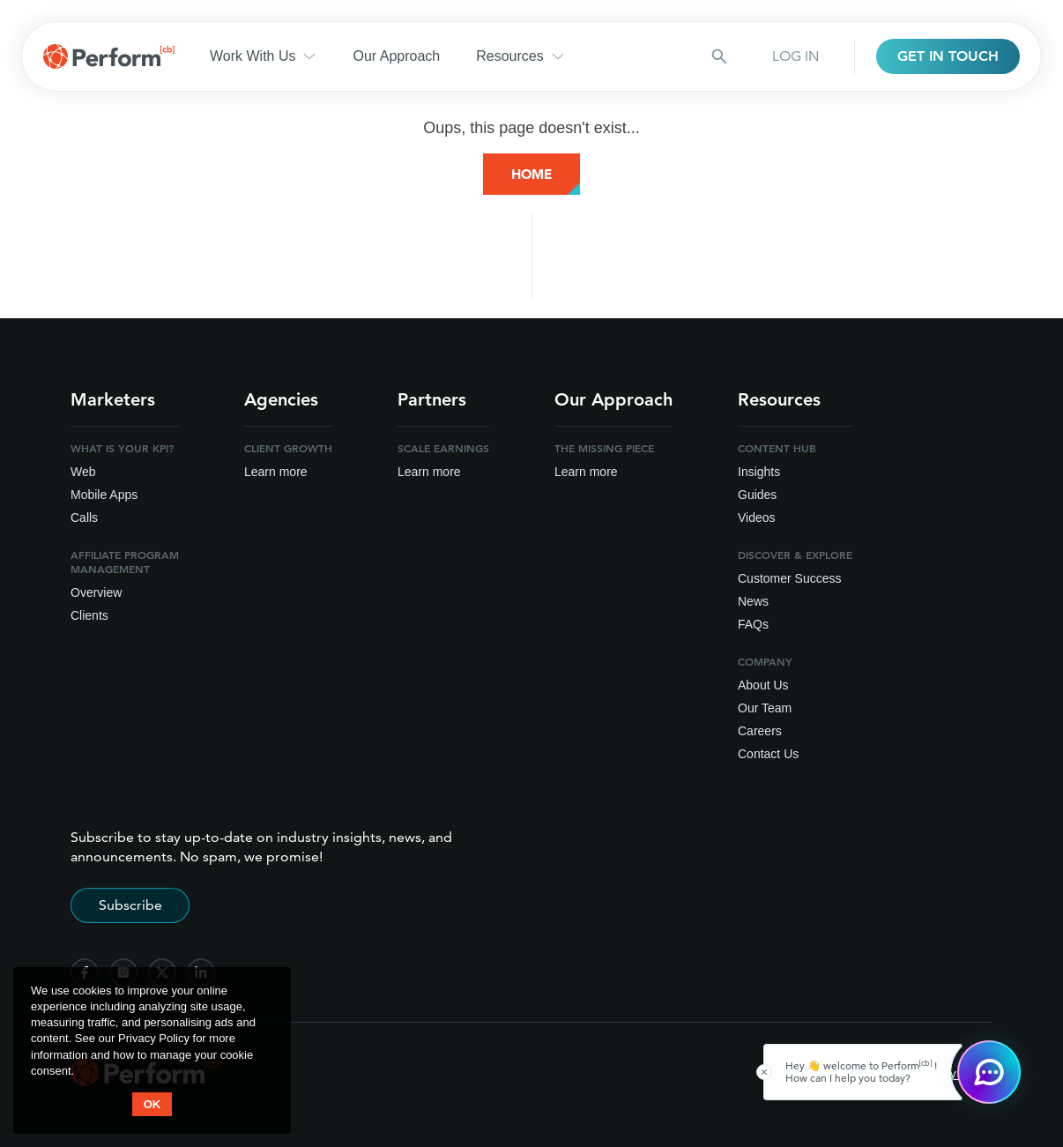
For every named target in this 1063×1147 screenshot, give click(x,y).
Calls (84, 517)
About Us (763, 685)
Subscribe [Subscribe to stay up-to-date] (130, 905)
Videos (757, 517)
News (753, 601)
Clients (89, 615)
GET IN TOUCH (948, 56)
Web (83, 472)
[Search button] (719, 56)
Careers (760, 731)
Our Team (765, 708)
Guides (757, 495)
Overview (96, 592)
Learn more (276, 472)
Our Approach (396, 55)
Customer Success (789, 578)
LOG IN (795, 56)
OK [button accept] (152, 1104)
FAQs (753, 624)
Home (531, 174)
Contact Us (768, 754)
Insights (759, 472)
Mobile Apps (104, 495)
